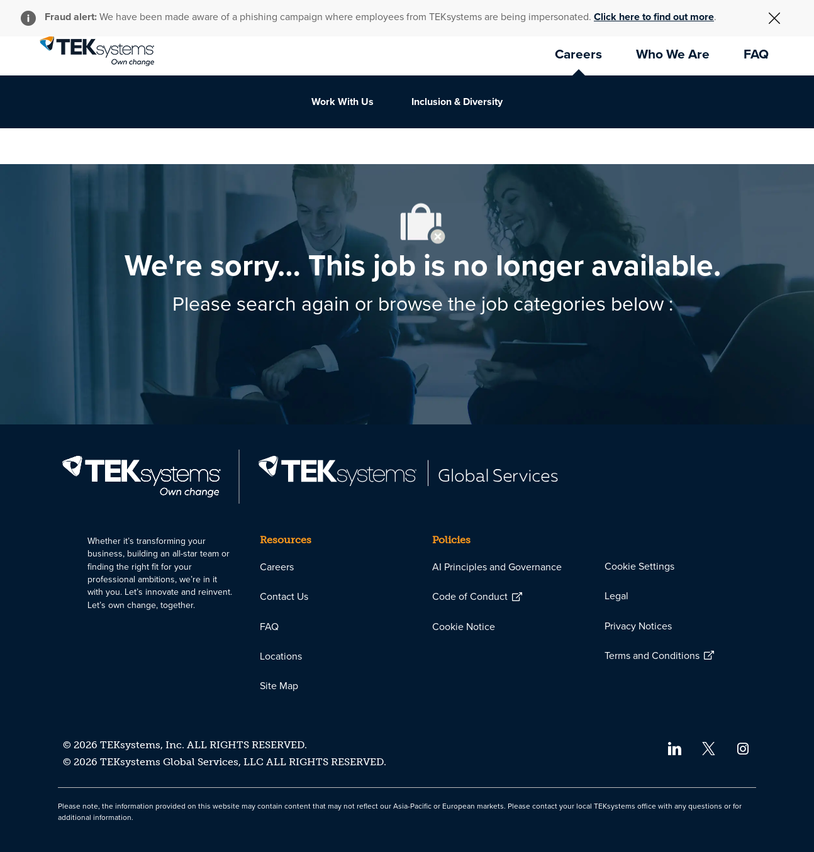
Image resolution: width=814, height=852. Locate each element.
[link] (97, 51)
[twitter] (709, 747)
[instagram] (743, 747)
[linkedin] (674, 747)
